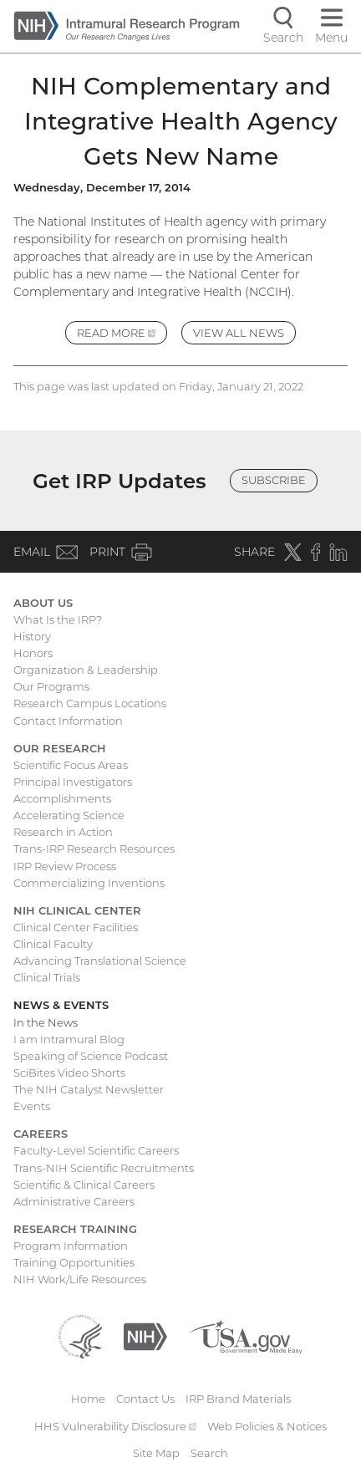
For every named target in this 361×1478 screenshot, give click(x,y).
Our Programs (51, 686)
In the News (45, 1022)
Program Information (70, 1245)
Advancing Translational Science (99, 960)
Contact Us (145, 1398)
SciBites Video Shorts (69, 1072)
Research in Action (63, 831)
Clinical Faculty (53, 944)
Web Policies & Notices (267, 1426)
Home (88, 1398)
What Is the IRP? (57, 619)
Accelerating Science (69, 815)
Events (31, 1106)
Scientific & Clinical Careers (84, 1184)
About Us (43, 602)
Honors (33, 653)
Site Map (156, 1453)
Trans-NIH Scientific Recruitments (103, 1168)
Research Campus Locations (89, 703)
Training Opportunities (74, 1262)
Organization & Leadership (85, 669)
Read (122, 335)
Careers (40, 1133)
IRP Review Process (64, 866)
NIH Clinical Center (77, 910)
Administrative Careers (74, 1201)
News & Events (61, 1005)
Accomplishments (62, 798)
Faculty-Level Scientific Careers (96, 1150)
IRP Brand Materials (238, 1398)
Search (209, 1453)
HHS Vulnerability (115, 1426)
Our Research (59, 748)
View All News (238, 332)
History (32, 636)
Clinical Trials (46, 977)
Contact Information (68, 720)
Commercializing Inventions (89, 882)
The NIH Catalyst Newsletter (88, 1089)
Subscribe (274, 480)
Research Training (75, 1229)
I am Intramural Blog (69, 1039)
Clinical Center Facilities (75, 927)
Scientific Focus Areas (70, 765)
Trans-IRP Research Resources (94, 848)
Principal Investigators (72, 781)
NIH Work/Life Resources (79, 1279)
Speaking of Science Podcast (90, 1056)
